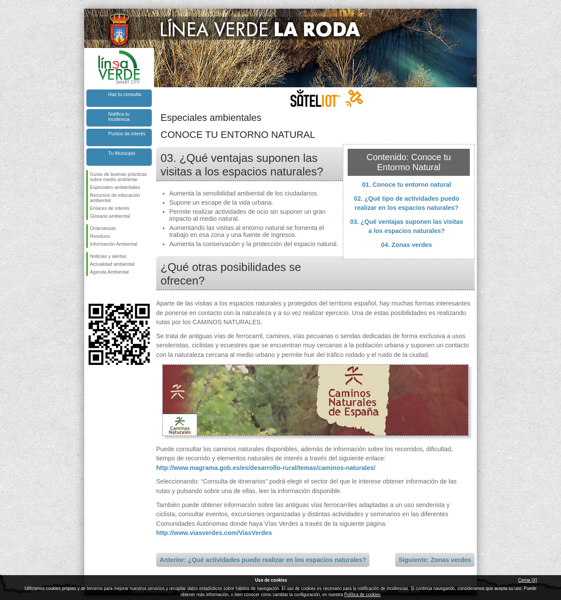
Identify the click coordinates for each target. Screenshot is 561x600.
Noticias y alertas (108, 256)
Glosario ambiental (110, 216)
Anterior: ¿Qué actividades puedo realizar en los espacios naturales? (263, 559)
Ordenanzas (103, 228)
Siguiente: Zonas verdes (435, 559)
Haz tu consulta (124, 94)
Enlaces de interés (110, 208)
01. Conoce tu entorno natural (406, 184)
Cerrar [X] (527, 580)
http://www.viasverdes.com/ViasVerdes (214, 532)
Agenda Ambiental (109, 271)
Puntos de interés (127, 133)
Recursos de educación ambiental (115, 197)
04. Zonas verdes (406, 244)
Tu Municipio (121, 153)
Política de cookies (362, 594)
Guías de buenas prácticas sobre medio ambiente (118, 176)
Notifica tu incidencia (119, 116)
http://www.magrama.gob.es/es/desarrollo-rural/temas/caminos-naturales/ (266, 467)
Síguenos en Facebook (91, 290)
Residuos (100, 236)
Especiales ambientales (115, 187)
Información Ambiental (113, 244)
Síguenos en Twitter (106, 290)
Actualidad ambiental (112, 264)
